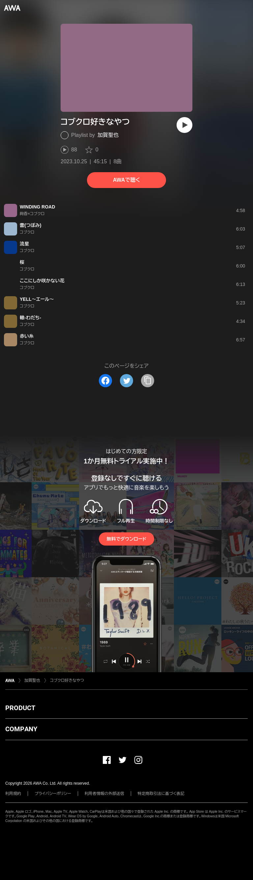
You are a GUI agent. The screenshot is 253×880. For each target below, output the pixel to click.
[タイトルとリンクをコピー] (147, 380)
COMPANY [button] (21, 729)
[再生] (184, 125)
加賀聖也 (108, 135)
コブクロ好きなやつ (67, 680)
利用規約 (13, 793)
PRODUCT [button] (20, 708)
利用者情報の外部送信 (104, 793)
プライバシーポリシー (53, 793)
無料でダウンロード (126, 539)
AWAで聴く (126, 180)
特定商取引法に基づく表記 (161, 793)
